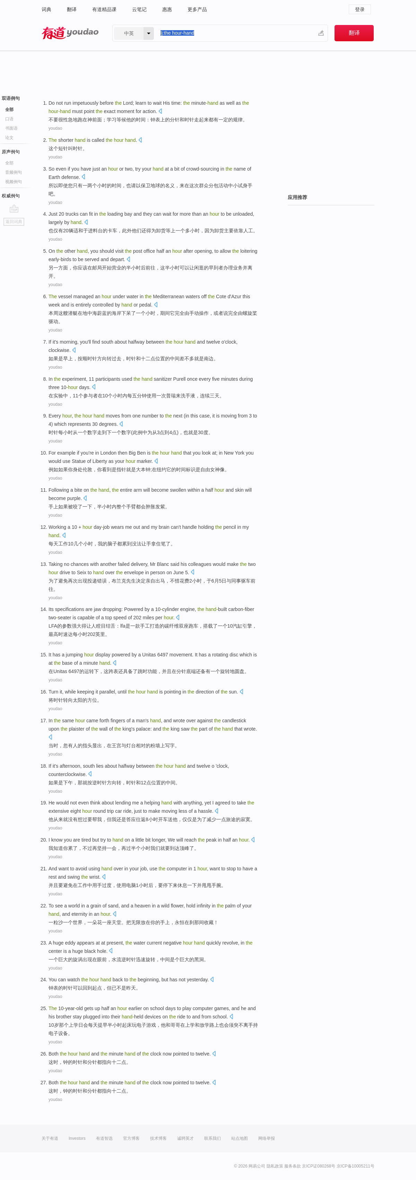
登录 (360, 9)
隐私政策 (275, 1166)
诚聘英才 (185, 1138)
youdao (55, 128)
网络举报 (266, 1138)
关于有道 (50, 1138)
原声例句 (11, 151)
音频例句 (13, 172)
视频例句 (13, 181)
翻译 (72, 9)
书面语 (11, 128)
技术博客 (158, 1138)
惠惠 (167, 9)
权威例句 (11, 195)
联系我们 (212, 1138)
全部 (9, 109)
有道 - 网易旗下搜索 (70, 33)
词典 (46, 9)
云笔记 (139, 9)
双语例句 (11, 98)
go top (14, 208)
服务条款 (292, 1166)
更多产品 (197, 9)
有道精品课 (104, 9)
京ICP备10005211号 (355, 1166)
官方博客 (131, 1138)
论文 (9, 137)
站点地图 (239, 1138)
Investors (77, 1138)
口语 (9, 119)
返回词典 (14, 221)
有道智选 (104, 1138)
